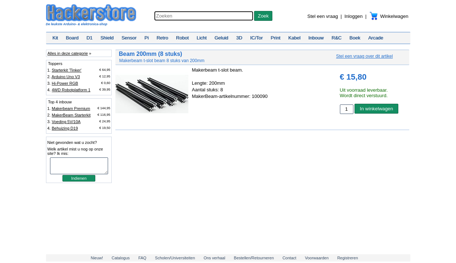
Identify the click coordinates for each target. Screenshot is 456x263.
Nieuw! (97, 258)
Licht (201, 38)
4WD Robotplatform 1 (71, 90)
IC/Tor (256, 38)
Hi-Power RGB (65, 83)
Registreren (347, 258)
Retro (162, 38)
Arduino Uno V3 (65, 77)
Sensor (129, 38)
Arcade (375, 38)
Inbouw (315, 38)
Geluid (222, 38)
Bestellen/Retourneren (254, 258)
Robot (182, 38)
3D (239, 38)
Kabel (294, 38)
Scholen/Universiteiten (175, 258)
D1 (90, 38)
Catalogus (121, 258)
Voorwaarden (317, 258)
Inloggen (353, 16)
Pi (146, 38)
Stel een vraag (322, 16)
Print (275, 38)
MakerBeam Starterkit (71, 115)
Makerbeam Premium (71, 108)
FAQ (142, 258)
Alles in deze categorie (67, 53)
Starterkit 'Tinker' (66, 70)
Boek (354, 38)
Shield (107, 38)
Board (72, 38)
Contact (289, 258)
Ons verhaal (214, 258)
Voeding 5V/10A (66, 121)
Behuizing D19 (65, 128)
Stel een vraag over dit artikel (364, 56)
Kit (55, 38)
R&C (336, 38)
